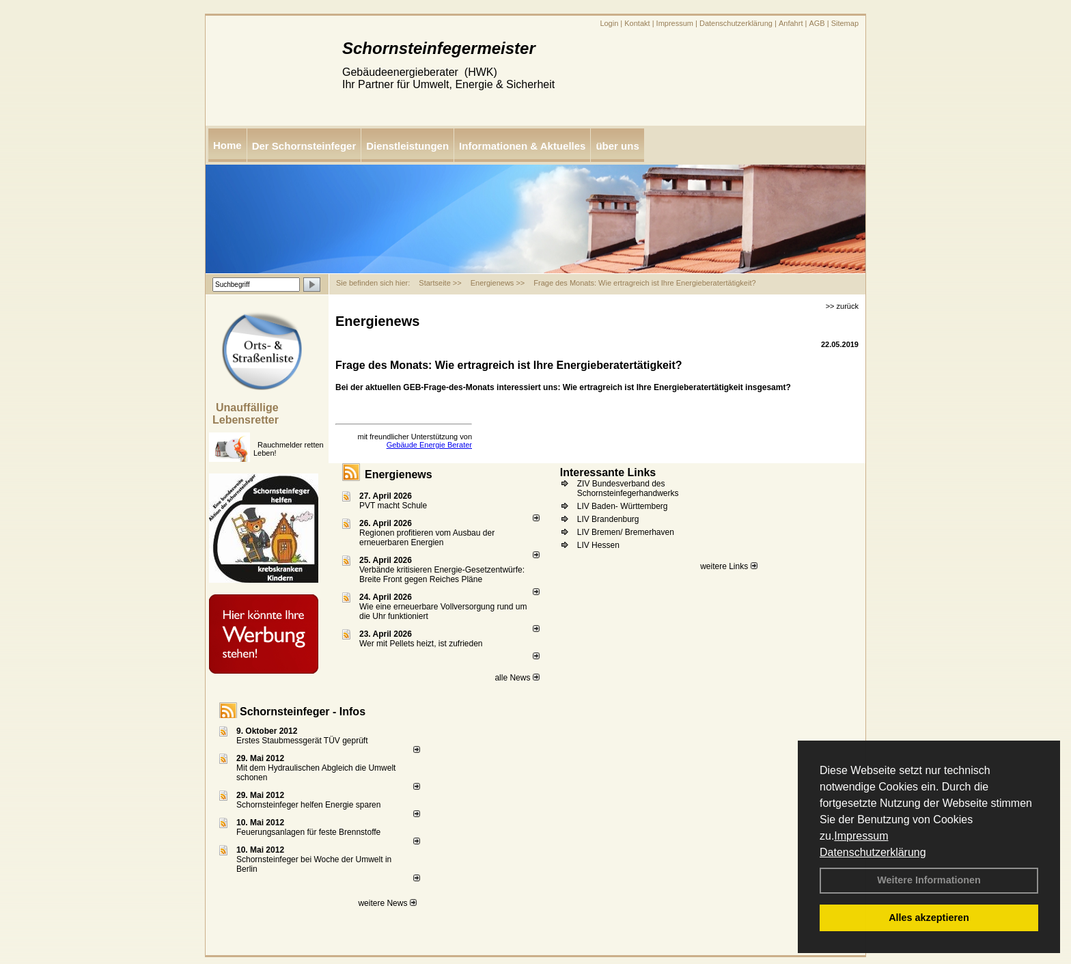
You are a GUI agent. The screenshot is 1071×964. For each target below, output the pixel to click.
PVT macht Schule (393, 505)
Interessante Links (608, 472)
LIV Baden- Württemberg (622, 506)
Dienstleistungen (407, 146)
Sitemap (845, 23)
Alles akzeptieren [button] (929, 917)
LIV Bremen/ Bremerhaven (625, 532)
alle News (517, 678)
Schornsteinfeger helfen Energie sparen (308, 805)
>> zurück (842, 306)
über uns (617, 146)
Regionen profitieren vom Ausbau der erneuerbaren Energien (427, 537)
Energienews (398, 474)
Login (609, 23)
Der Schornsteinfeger (304, 146)
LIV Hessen (598, 545)
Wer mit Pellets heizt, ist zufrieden (421, 643)
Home (227, 145)
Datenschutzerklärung (873, 852)
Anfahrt (791, 23)
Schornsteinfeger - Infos (302, 711)
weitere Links (728, 566)
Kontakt (637, 23)
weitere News (387, 903)
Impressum (861, 836)
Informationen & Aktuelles (522, 146)
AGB (816, 23)
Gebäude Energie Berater (429, 445)
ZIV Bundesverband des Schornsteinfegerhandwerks (628, 488)
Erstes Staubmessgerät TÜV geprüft (302, 740)
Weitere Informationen (929, 880)
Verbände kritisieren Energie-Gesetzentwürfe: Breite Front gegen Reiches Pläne (442, 574)
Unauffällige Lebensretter (245, 414)
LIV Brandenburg (608, 519)
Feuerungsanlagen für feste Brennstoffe (308, 832)
